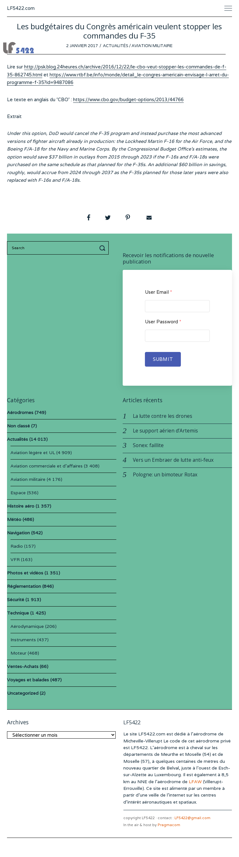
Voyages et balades (28, 680)
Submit (163, 359)
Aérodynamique (27, 626)
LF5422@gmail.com (192, 818)
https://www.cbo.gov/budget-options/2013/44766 (128, 99)
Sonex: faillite (148, 445)
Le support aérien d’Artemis (165, 430)
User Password (163, 322)
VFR (15, 559)
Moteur (18, 653)
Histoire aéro (20, 506)
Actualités (115, 45)
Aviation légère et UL (32, 452)
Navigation (18, 533)
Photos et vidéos (25, 573)
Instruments (23, 640)
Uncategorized (22, 693)
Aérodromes (20, 412)
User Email (158, 292)
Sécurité (15, 599)
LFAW (195, 781)
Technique (18, 613)
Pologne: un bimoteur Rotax (165, 474)
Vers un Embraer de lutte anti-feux (173, 460)
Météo (14, 519)
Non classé (18, 426)
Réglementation (24, 586)
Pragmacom (169, 825)
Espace (18, 492)
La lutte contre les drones (162, 416)
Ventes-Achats (22, 666)
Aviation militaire (152, 45)
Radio (16, 546)
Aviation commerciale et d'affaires (46, 466)
